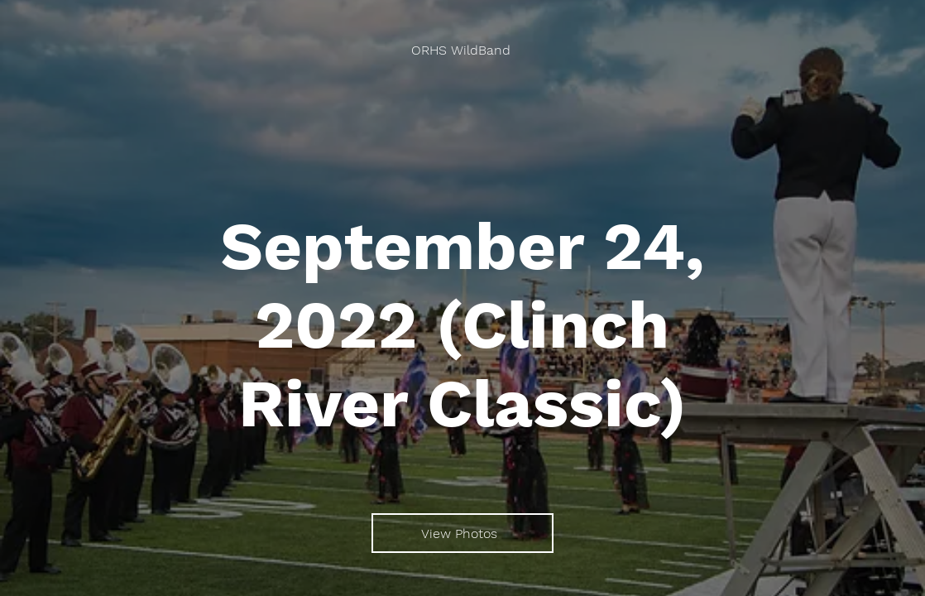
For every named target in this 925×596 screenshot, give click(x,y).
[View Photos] (462, 533)
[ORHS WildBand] (462, 50)
